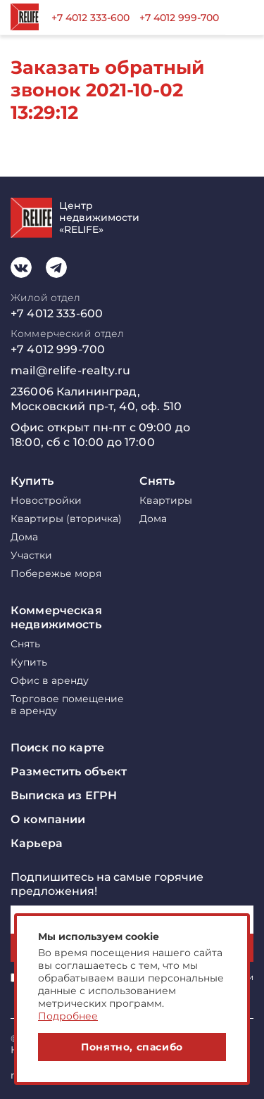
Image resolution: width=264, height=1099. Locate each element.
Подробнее (68, 1016)
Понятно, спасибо (132, 1047)
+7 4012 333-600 (90, 17)
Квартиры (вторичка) (66, 519)
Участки (31, 555)
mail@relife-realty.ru (70, 370)
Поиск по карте (57, 747)
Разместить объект (69, 771)
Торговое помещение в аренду (67, 705)
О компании (48, 819)
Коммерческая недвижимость (56, 617)
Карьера (37, 843)
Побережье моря (56, 574)
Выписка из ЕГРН (64, 795)
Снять (157, 481)
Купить (32, 481)
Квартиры (165, 501)
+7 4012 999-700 (179, 17)
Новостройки (46, 501)
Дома (24, 537)
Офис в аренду (50, 681)
